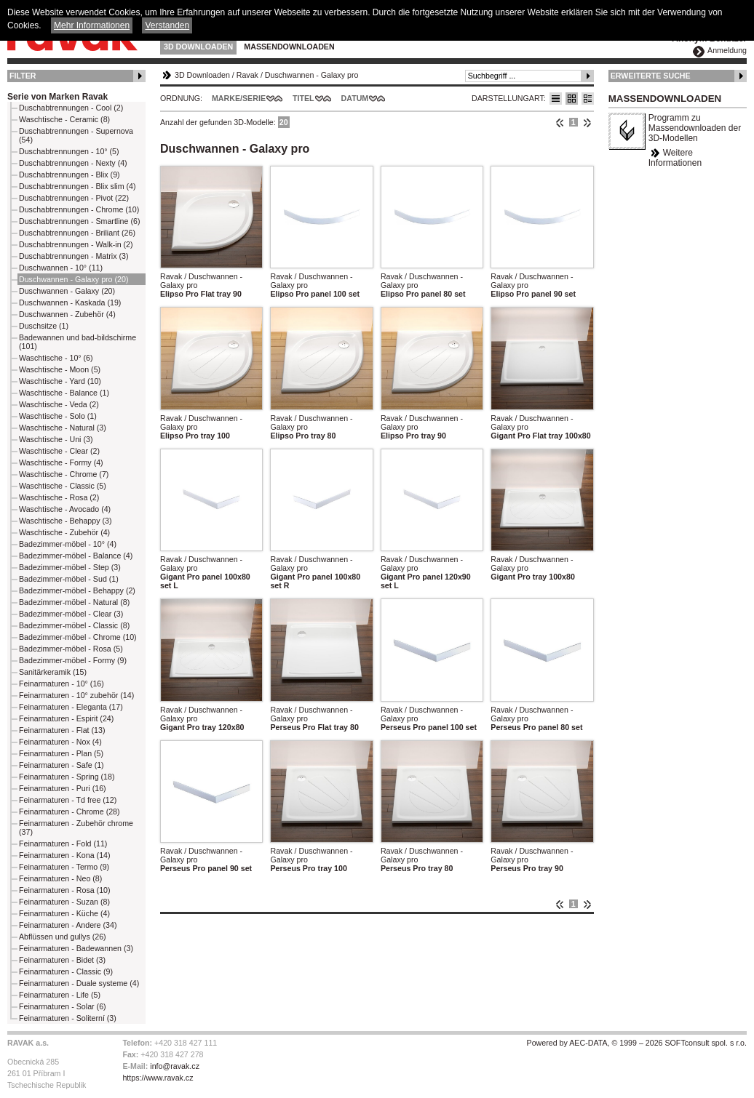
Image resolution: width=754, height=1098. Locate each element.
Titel (303, 98)
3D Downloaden (198, 46)
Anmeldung (727, 50)
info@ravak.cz (174, 1066)
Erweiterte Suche (651, 75)
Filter (22, 75)
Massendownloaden (289, 46)
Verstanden (167, 25)
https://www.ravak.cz (157, 1077)
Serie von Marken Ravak (57, 97)
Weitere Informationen (675, 158)
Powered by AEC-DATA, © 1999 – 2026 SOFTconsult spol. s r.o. (637, 1042)
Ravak (247, 75)
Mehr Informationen (92, 25)
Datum (355, 98)
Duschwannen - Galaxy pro (312, 75)
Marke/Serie (239, 98)
